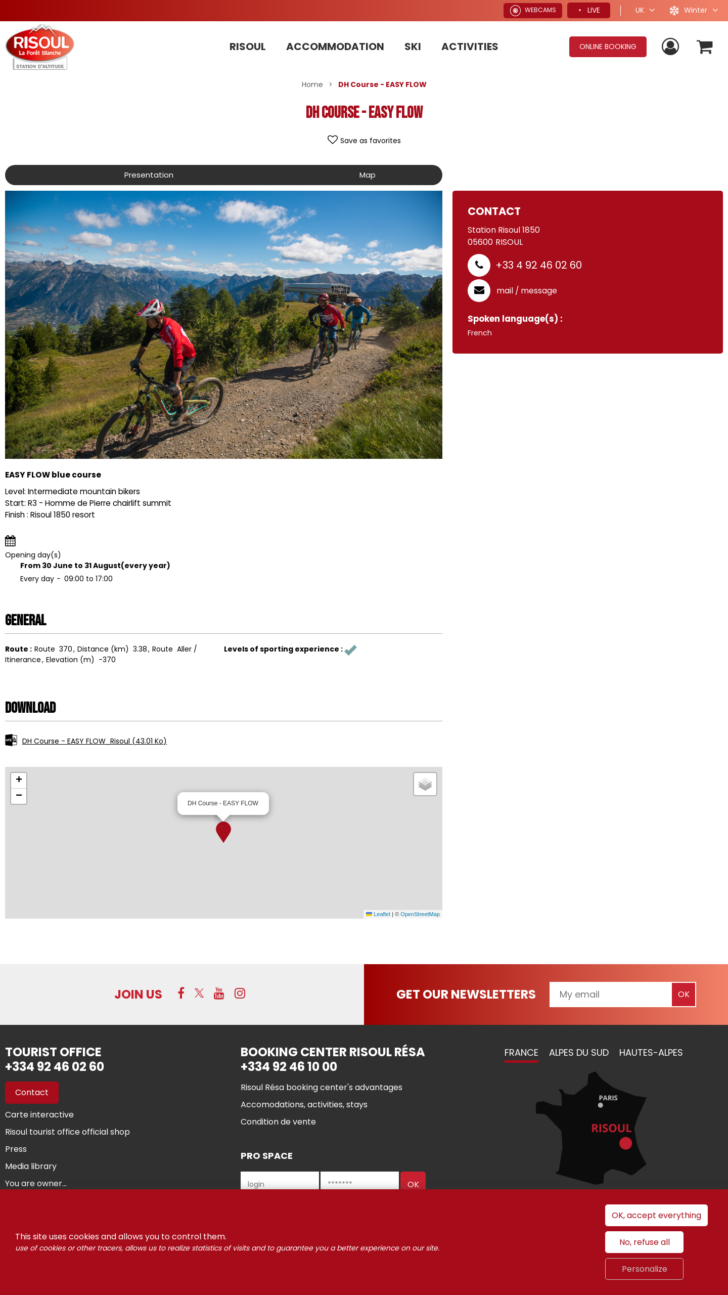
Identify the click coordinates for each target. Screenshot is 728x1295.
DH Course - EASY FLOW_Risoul (94, 741)
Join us (138, 994)
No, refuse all (644, 1242)
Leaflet (378, 914)
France (521, 1052)
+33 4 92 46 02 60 (538, 265)
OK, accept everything (656, 1215)
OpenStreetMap (420, 914)
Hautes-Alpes (651, 1052)
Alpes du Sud (579, 1052)
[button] (223, 832)
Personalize (644, 1269)
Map (367, 175)
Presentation (148, 175)
